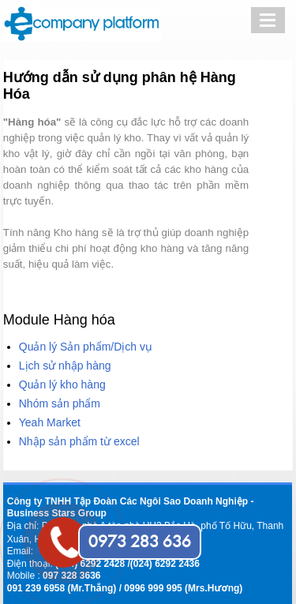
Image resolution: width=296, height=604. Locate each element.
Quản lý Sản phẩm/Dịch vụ (85, 346)
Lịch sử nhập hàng (65, 365)
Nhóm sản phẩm (59, 403)
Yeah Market (50, 422)
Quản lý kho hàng (62, 384)
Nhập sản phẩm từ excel (79, 441)
